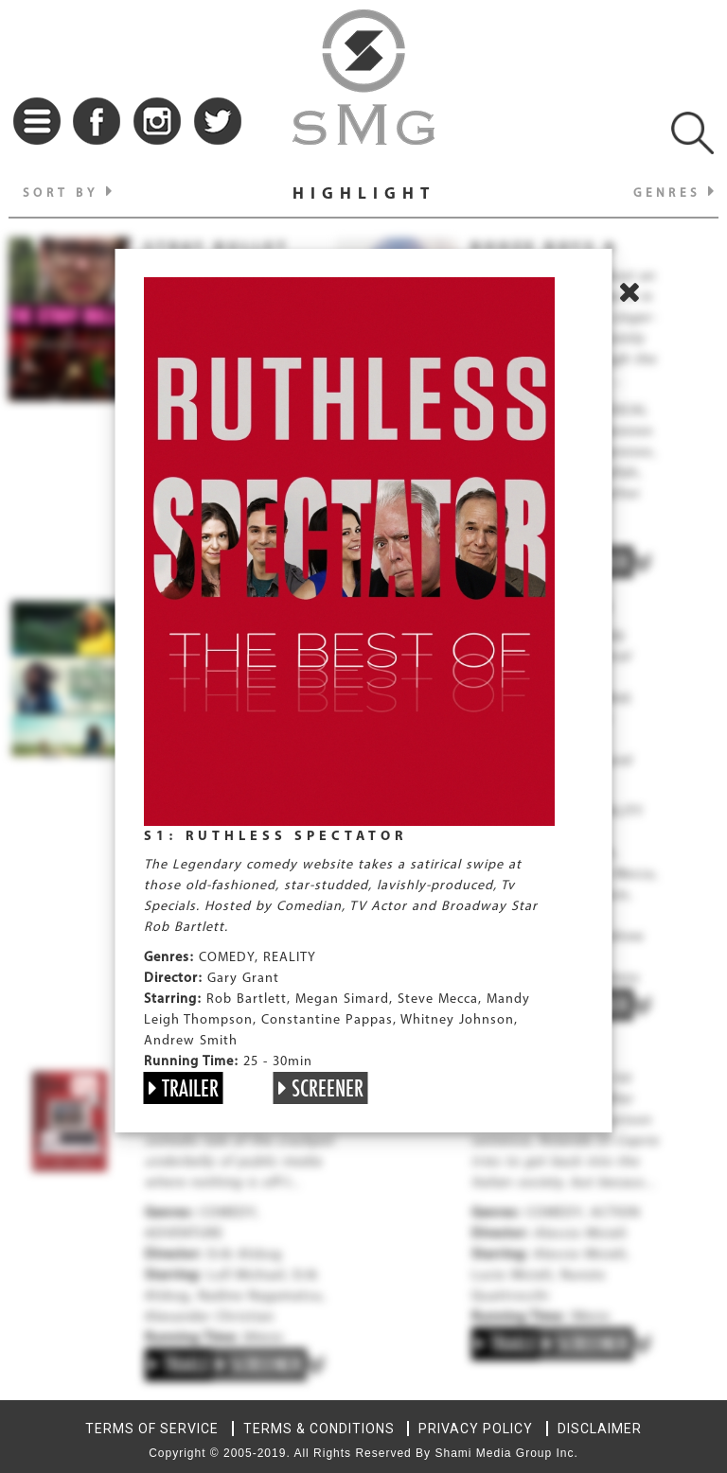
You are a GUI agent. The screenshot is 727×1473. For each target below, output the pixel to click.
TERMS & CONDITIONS (319, 1428)
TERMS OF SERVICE (152, 1428)
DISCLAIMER (600, 1428)
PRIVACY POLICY (475, 1428)
